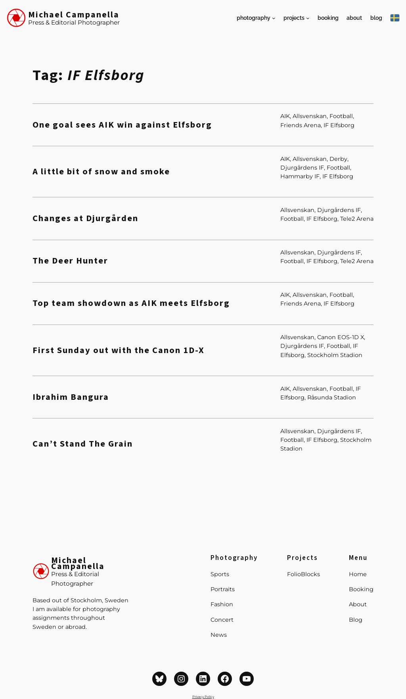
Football (341, 116)
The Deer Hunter (70, 261)
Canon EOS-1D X (340, 337)
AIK (285, 116)
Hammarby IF (300, 176)
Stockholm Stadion (334, 355)
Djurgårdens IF (302, 167)
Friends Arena (300, 125)
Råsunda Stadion (331, 397)
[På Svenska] (395, 18)
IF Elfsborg (339, 125)
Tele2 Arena (356, 218)
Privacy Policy (203, 697)
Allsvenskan (310, 116)
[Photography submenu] (274, 18)
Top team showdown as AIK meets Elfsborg (131, 303)
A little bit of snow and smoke (101, 172)
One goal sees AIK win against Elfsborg (122, 125)
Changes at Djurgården (85, 218)
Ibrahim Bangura (71, 397)
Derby (338, 158)
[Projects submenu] (308, 18)
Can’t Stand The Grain (83, 444)
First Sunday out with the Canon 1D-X (119, 350)
